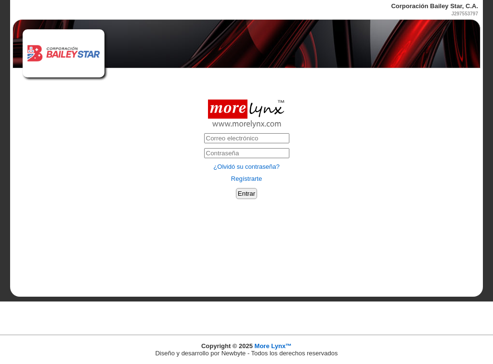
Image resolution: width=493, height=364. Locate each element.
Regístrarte (246, 178)
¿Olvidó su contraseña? (246, 166)
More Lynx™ (273, 346)
